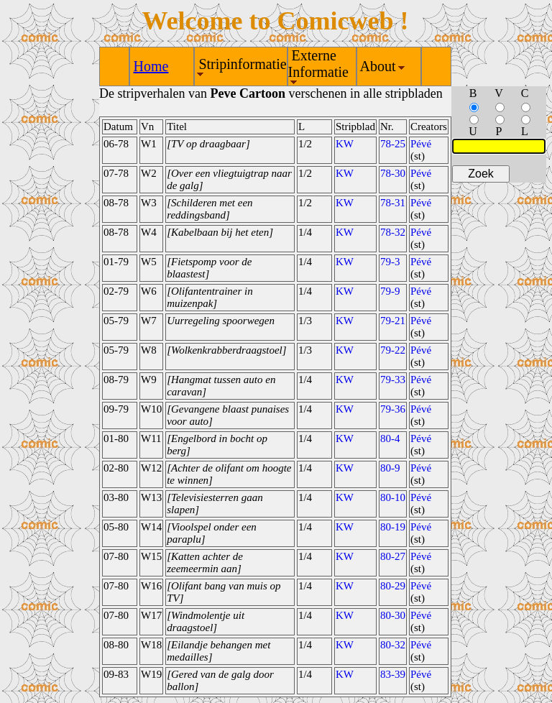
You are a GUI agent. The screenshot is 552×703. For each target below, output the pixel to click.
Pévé (420, 144)
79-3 (390, 261)
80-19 (392, 527)
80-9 (390, 468)
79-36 (392, 409)
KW (345, 144)
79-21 (392, 320)
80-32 (392, 645)
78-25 (392, 144)
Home (151, 66)
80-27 (392, 556)
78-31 (392, 202)
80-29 (392, 586)
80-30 (392, 615)
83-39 (392, 674)
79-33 (392, 379)
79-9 (390, 291)
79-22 (392, 350)
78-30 (392, 173)
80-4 (390, 438)
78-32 (392, 232)
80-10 (392, 497)
